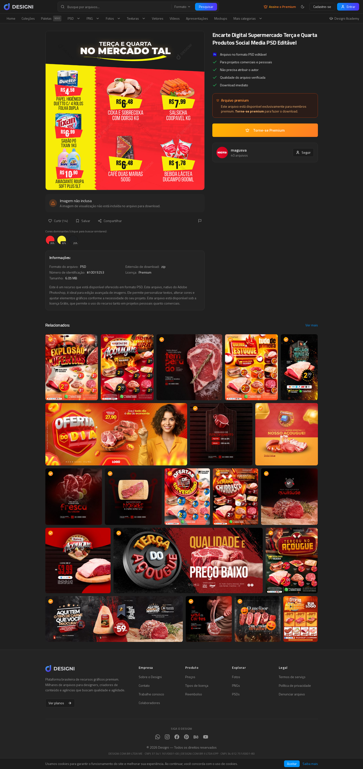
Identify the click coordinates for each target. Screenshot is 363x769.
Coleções (28, 18)
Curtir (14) (58, 220)
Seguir (303, 152)
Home (11, 18)
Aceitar (292, 763)
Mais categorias (247, 18)
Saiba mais (310, 763)
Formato (182, 6)
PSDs (236, 694)
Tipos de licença (196, 685)
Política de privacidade (295, 685)
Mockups (220, 18)
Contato (144, 685)
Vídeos (175, 18)
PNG (93, 18)
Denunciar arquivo (292, 694)
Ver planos (60, 702)
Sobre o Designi (150, 677)
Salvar (83, 220)
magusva (239, 150)
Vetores (157, 18)
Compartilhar (110, 220)
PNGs (236, 685)
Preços (190, 677)
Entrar (348, 6)
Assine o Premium (280, 6)
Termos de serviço (292, 677)
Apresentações (197, 18)
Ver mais (311, 325)
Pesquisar (206, 6)
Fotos (113, 18)
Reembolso (193, 694)
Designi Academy (344, 18)
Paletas (51, 18)
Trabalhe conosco (151, 694)
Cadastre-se (322, 6)
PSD (74, 18)
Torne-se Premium (265, 130)
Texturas (136, 18)
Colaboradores (149, 702)
